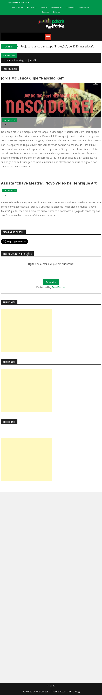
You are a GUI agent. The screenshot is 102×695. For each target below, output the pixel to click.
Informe (44, 7)
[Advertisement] (26, 330)
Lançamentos (56, 7)
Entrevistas (31, 7)
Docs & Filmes (17, 7)
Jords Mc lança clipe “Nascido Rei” (32, 78)
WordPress (42, 691)
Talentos (45, 12)
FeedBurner (59, 287)
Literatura (70, 7)
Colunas (56, 12)
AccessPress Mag (70, 691)
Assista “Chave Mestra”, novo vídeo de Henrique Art (49, 183)
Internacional (84, 7)
